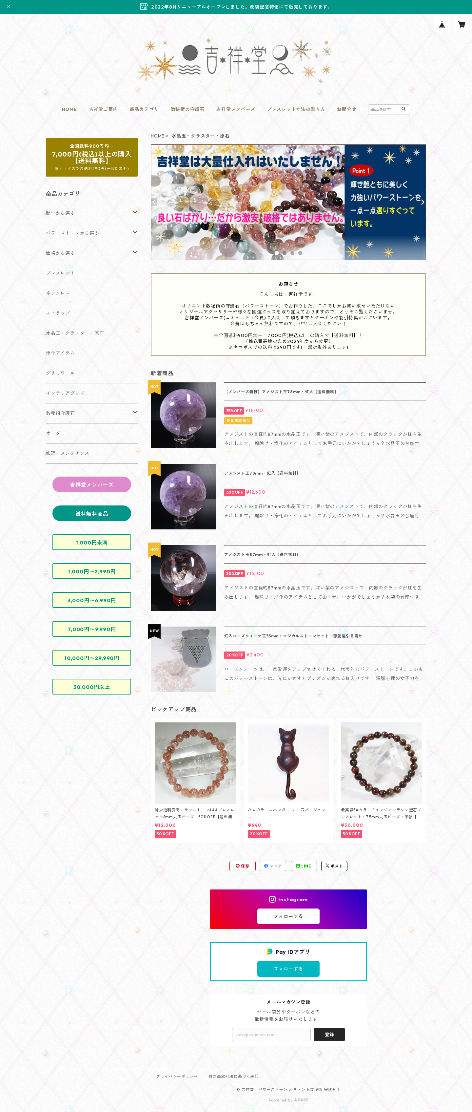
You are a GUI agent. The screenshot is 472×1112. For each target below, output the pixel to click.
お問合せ (346, 109)
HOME (69, 109)
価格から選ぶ (60, 253)
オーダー (55, 433)
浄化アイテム (60, 353)
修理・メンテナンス (67, 453)
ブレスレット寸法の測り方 (296, 109)
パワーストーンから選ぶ (72, 233)
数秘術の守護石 (188, 109)
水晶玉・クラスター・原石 (75, 333)
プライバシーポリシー (177, 1076)
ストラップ (58, 313)
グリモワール (60, 373)
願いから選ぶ (60, 213)
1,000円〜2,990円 (92, 571)
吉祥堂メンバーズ (235, 109)
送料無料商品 (91, 513)
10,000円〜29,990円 (91, 658)
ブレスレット (60, 273)
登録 (329, 1034)
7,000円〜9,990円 (92, 629)
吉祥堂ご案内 (103, 109)
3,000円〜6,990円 (92, 600)
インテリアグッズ (65, 393)
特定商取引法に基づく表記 (233, 1076)
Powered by (288, 1100)
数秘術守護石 (60, 413)
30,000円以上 (91, 687)
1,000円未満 (92, 542)
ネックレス (58, 293)
